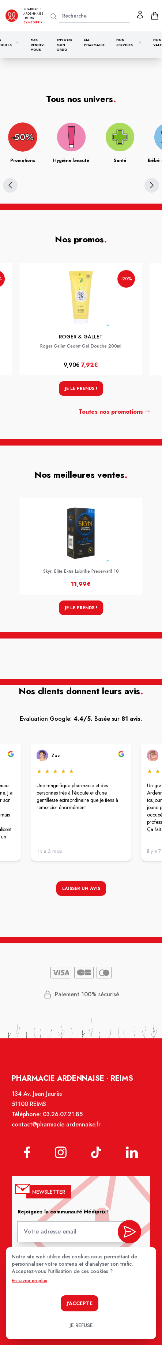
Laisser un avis (81, 888)
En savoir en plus (29, 1281)
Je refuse (81, 1325)
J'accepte (80, 1303)
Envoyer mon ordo (64, 44)
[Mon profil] (140, 14)
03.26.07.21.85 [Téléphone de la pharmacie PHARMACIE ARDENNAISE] (63, 1114)
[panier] (154, 15)
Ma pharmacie (94, 42)
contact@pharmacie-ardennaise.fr (56, 1124)
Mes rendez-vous (38, 44)
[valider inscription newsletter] (130, 1232)
